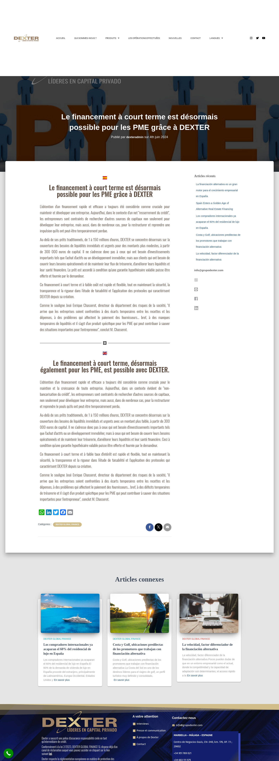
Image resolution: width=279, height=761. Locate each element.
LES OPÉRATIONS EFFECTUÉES (144, 38)
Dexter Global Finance (67, 524)
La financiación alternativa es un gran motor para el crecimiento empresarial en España (217, 190)
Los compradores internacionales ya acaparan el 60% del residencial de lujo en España (217, 222)
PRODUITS (112, 38)
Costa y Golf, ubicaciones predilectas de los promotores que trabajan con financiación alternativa (218, 240)
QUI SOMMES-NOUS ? (85, 38)
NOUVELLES (175, 38)
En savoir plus (62, 680)
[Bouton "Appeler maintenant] (8, 753)
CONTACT (195, 38)
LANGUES (216, 38)
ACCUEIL (60, 38)
